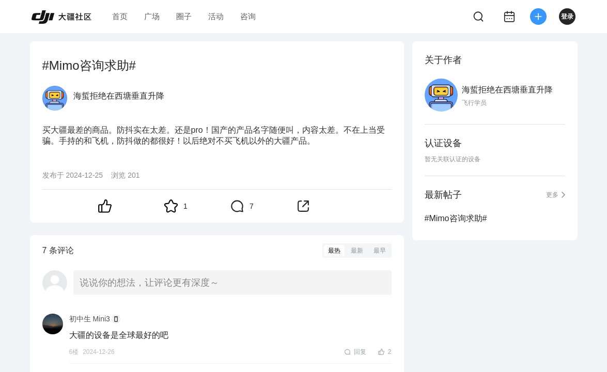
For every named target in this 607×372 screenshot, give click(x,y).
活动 (216, 16)
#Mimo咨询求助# (456, 218)
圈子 (184, 16)
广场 (152, 16)
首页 (120, 16)
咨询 (248, 16)
